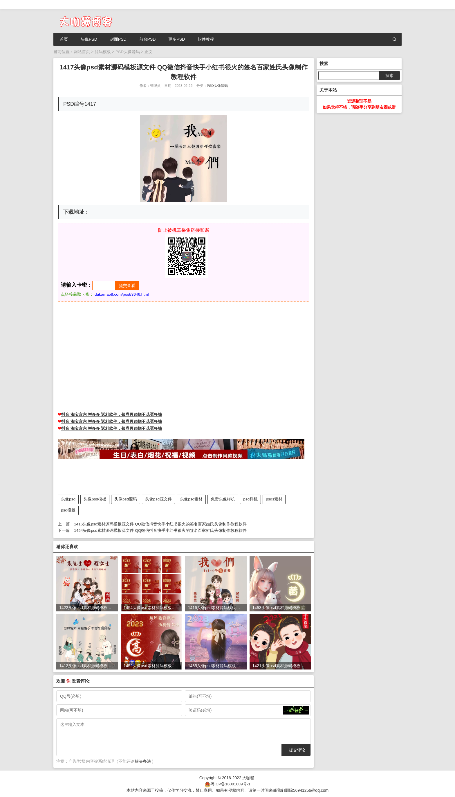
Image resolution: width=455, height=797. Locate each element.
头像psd (68, 499)
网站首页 (82, 51)
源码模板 (103, 51)
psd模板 (68, 510)
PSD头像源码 (127, 51)
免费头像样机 (224, 499)
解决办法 (143, 761)
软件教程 (206, 39)
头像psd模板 (95, 499)
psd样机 (251, 499)
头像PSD (89, 39)
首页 (64, 39)
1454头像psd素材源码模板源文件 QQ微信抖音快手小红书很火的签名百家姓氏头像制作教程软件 (160, 529)
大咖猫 (248, 777)
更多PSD (176, 39)
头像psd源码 (126, 499)
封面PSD (118, 39)
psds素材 (275, 499)
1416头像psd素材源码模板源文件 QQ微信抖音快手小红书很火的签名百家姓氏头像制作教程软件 (160, 523)
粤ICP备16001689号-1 (230, 783)
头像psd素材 (191, 499)
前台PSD (147, 39)
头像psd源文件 (159, 499)
